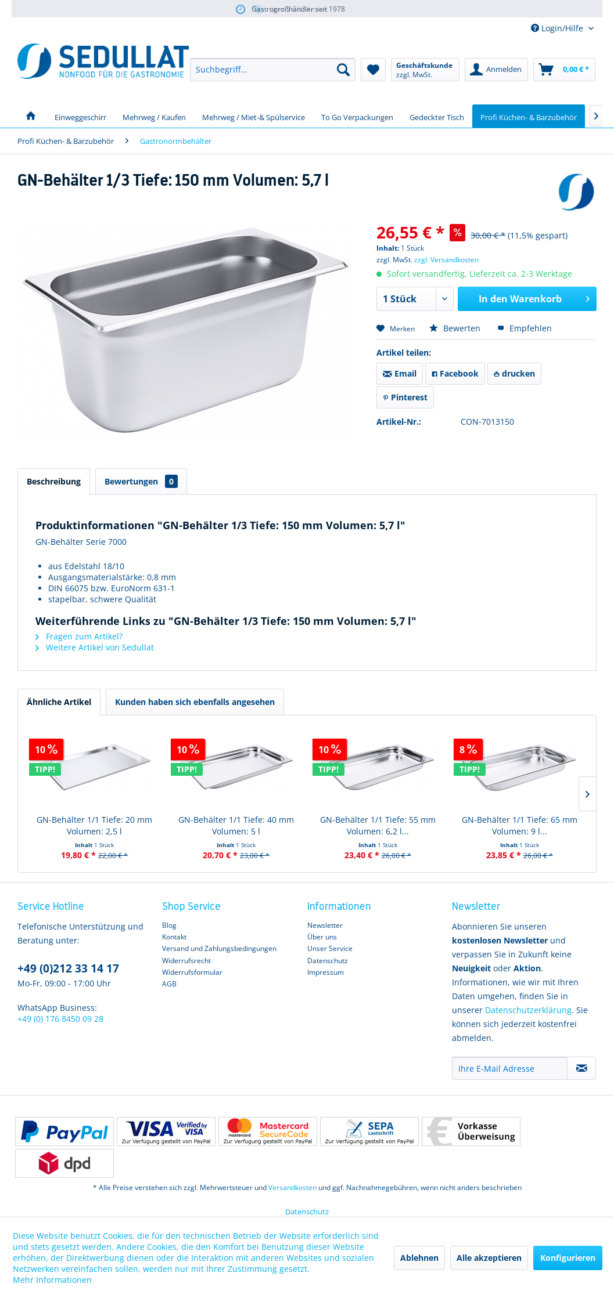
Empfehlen (524, 328)
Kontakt (174, 937)
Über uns (322, 937)
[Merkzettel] (373, 69)
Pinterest (405, 397)
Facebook (455, 373)
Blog (169, 925)
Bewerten (456, 328)
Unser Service (330, 948)
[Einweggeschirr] (80, 116)
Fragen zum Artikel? (79, 636)
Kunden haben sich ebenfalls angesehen (195, 701)
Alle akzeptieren (489, 1257)
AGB (169, 984)
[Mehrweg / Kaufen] (154, 116)
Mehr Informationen (52, 1279)
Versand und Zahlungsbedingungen (219, 948)
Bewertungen (141, 481)
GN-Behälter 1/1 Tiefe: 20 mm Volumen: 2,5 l (94, 825)
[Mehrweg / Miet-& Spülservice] (253, 116)
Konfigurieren (567, 1257)
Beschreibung (54, 481)
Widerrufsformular (192, 972)
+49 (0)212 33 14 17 (68, 968)
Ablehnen (419, 1257)
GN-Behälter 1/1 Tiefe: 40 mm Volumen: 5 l (236, 825)
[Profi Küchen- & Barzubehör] (528, 116)
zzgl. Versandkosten (446, 260)
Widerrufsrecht (186, 961)
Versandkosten (292, 1187)
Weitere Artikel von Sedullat (94, 647)
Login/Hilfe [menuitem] (558, 28)
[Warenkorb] (564, 69)
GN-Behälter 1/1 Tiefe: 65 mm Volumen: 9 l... (519, 825)
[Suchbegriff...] (273, 69)
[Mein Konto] (496, 69)
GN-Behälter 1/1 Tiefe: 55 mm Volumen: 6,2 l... (378, 825)
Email (399, 373)
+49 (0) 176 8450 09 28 (60, 1018)
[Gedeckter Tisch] (436, 116)
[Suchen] (343, 69)
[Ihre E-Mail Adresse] (510, 1068)
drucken (514, 373)
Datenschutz (327, 961)
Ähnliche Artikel (59, 701)
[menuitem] (273, 69)
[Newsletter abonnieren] (581, 1068)
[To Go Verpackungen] (357, 116)
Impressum (325, 972)
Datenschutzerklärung (528, 1009)
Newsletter (325, 925)
